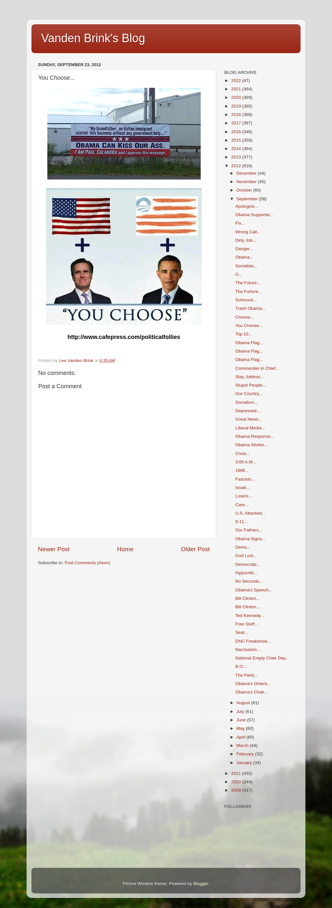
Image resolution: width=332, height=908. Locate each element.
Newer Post (54, 549)
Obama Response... (254, 436)
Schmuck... (246, 299)
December (247, 173)
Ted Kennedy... (249, 615)
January (244, 762)
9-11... (241, 521)
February (245, 753)
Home (125, 549)
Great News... (248, 419)
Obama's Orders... (253, 683)
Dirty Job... (245, 240)
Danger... (244, 248)
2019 (236, 106)
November (247, 181)
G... (239, 274)
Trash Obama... (250, 308)
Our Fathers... (248, 530)
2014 (236, 148)
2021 (236, 89)
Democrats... (247, 564)
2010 (236, 781)
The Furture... (248, 291)
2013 (236, 157)
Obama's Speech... (253, 590)
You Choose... (249, 325)
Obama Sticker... (251, 444)
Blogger (200, 883)
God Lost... (246, 555)
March (243, 745)
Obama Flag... (249, 342)
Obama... (244, 257)
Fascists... (245, 479)
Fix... (240, 223)
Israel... (242, 487)
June (241, 719)
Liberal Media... (250, 427)
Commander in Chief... (257, 368)
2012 (236, 165)
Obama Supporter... (254, 214)
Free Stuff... (246, 624)
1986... (242, 470)
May (241, 728)
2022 (236, 80)
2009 (236, 790)
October (244, 190)
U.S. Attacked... (250, 513)
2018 (236, 114)
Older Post (195, 549)
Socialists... (246, 265)
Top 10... (243, 334)
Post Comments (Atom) (87, 562)
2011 (236, 773)
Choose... (244, 317)
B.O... (241, 666)
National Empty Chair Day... (262, 658)
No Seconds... (249, 581)
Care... (242, 504)
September (247, 198)
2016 (236, 131)
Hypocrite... (246, 572)
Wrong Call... (248, 231)
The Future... (247, 282)
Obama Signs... (250, 538)
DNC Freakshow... (253, 641)
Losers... (243, 496)
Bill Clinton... (247, 598)
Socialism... (246, 402)
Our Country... (249, 393)
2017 (236, 123)
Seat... (241, 632)
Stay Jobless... (249, 376)
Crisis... (242, 453)
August (243, 702)
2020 (236, 97)
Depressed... (247, 410)
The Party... (246, 675)
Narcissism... (247, 649)
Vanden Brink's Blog (93, 38)
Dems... (243, 547)
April (241, 737)
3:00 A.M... (245, 462)
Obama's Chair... (251, 692)
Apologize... (246, 206)
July (240, 711)
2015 (236, 140)
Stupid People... (250, 385)
